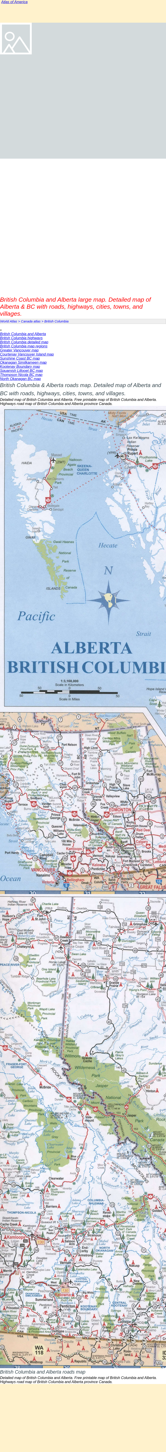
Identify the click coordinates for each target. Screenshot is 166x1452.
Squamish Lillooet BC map (21, 371)
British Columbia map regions (23, 346)
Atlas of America (14, 2)
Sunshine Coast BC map (20, 358)
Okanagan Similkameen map (23, 362)
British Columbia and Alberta (23, 334)
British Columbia (56, 321)
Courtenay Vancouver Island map (27, 354)
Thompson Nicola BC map (21, 375)
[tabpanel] (83, 393)
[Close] (1, 330)
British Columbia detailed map (24, 342)
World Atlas (8, 321)
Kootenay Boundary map (20, 366)
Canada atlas (30, 321)
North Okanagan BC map (20, 379)
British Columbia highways (21, 338)
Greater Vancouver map (19, 350)
